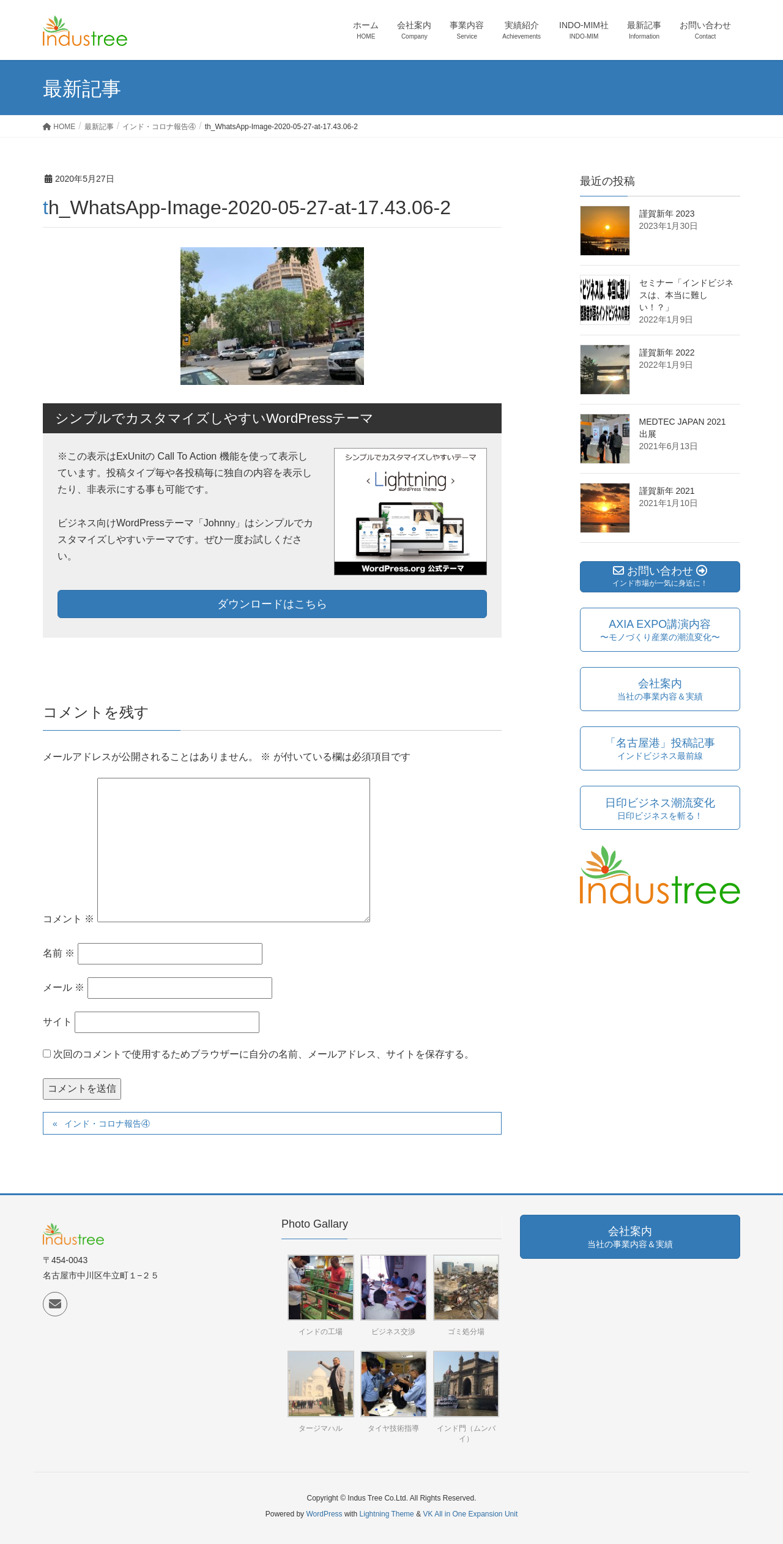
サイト (57, 1021)
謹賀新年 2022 (667, 352)
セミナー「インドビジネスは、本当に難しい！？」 (686, 295)
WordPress (324, 1514)
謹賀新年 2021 (667, 491)
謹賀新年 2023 (667, 213)
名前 (59, 953)
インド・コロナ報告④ (107, 1123)
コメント (68, 919)
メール (63, 987)
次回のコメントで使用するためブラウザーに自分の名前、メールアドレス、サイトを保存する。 (263, 1054)
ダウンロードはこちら (272, 604)
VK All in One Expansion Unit (470, 1514)
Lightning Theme (387, 1514)
